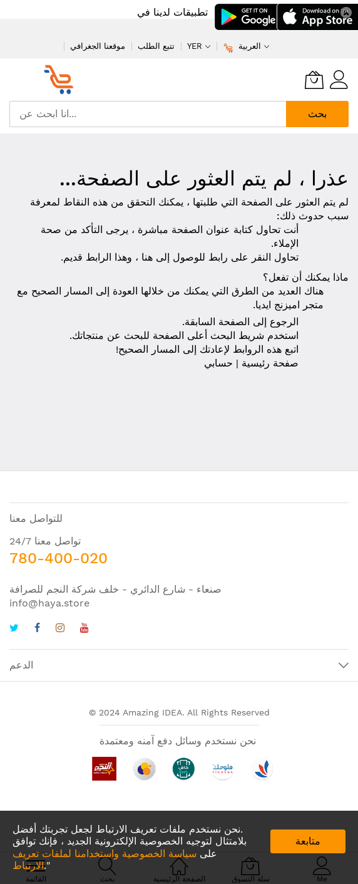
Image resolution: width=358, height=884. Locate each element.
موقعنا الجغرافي (97, 46)
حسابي (218, 363)
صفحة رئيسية (270, 363)
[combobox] (147, 114)
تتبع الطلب (156, 46)
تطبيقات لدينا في (172, 12)
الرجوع (284, 322)
